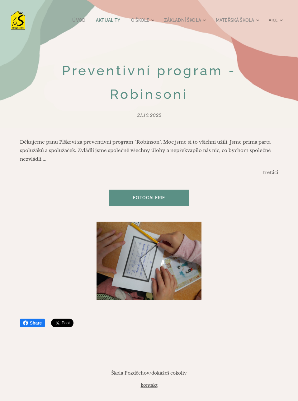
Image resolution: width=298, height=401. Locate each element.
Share (32, 322)
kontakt (149, 385)
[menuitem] (88, 20)
